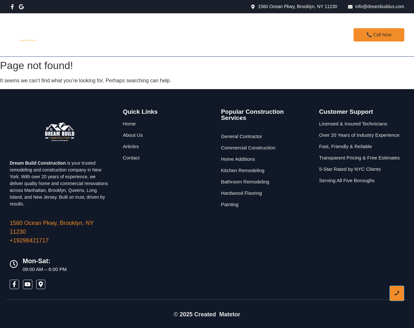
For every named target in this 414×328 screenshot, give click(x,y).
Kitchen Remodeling (242, 170)
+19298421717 (29, 240)
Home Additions (238, 159)
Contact (234, 34)
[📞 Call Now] (379, 34)
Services (175, 34)
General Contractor (241, 136)
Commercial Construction (248, 147)
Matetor (229, 314)
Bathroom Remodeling (245, 181)
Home (145, 34)
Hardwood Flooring (241, 193)
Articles (131, 146)
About (204, 34)
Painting (229, 204)
